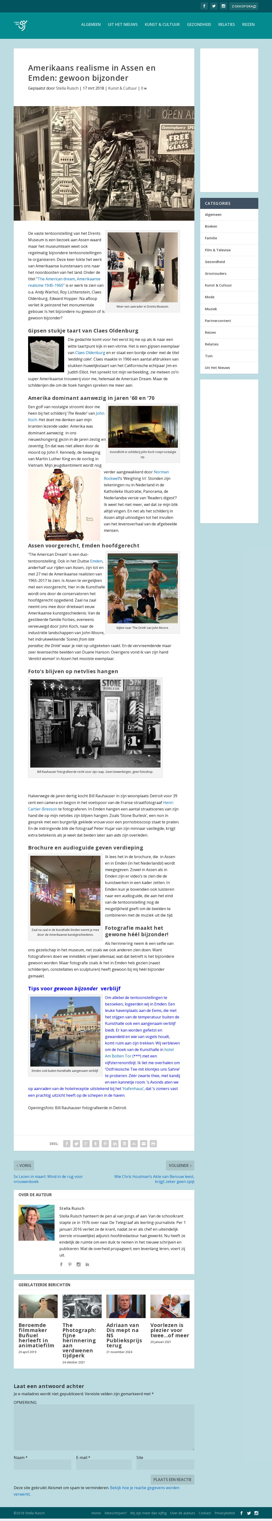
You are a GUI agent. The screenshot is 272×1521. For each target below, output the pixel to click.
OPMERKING (25, 1404)
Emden (95, 563)
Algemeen (91, 27)
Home (96, 1515)
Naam (21, 1460)
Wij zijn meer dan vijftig (148, 1515)
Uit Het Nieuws (123, 27)
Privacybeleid (225, 1515)
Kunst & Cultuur (162, 27)
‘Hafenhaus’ (133, 1091)
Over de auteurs (182, 1515)
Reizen (248, 27)
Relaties (226, 27)
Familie (211, 240)
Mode (209, 299)
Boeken (211, 228)
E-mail (83, 1460)
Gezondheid (199, 27)
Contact (205, 1515)
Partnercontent (218, 323)
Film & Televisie (218, 252)
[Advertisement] (229, 123)
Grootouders (215, 276)
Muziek (211, 311)
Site (139, 1460)
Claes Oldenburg (89, 355)
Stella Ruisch (67, 90)
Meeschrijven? (116, 1515)
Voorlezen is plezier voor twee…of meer (169, 1332)
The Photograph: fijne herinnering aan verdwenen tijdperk (79, 1342)
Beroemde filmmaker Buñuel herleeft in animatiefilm (37, 1337)
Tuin (209, 358)
